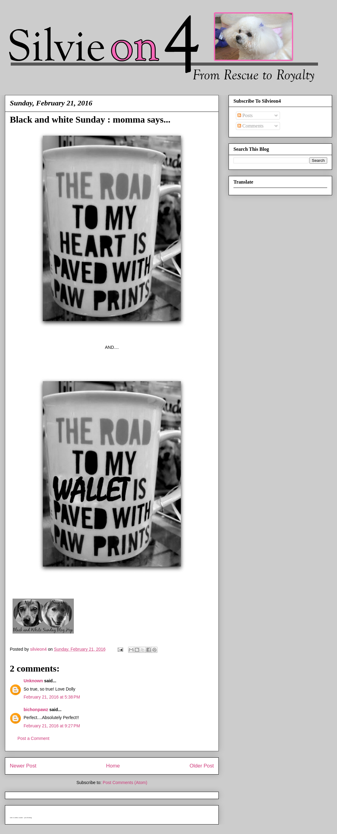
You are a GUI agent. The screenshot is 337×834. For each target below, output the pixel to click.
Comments (250, 125)
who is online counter (16, 817)
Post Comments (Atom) (125, 782)
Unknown (33, 680)
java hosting (28, 817)
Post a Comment (33, 738)
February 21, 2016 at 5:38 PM (52, 697)
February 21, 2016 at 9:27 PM (52, 725)
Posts (245, 115)
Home (113, 766)
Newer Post (23, 766)
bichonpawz (36, 709)
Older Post (202, 766)
